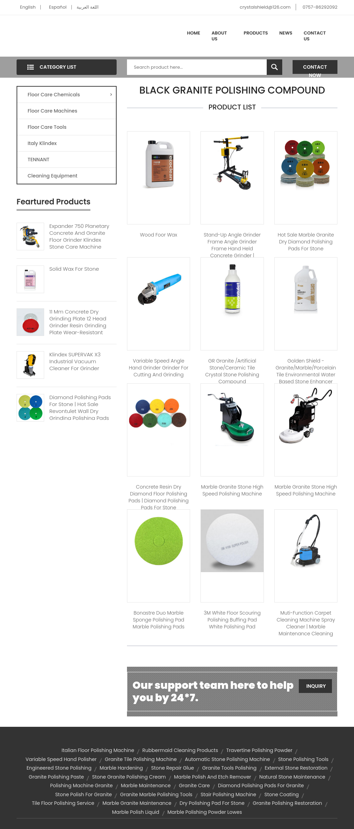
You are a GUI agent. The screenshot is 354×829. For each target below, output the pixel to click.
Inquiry (316, 686)
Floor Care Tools (47, 127)
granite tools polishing (229, 767)
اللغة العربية (88, 7)
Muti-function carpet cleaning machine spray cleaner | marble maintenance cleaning (306, 623)
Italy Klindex (42, 143)
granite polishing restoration (287, 803)
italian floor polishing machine (98, 750)
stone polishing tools (303, 759)
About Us (219, 36)
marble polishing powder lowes (204, 812)
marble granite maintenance (136, 803)
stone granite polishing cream (129, 776)
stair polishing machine (228, 794)
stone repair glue (172, 767)
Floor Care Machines (52, 110)
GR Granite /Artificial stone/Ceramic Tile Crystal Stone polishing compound (232, 371)
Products (256, 33)
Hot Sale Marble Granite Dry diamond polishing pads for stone (306, 241)
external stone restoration (296, 767)
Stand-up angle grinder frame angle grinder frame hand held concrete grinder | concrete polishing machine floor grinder (232, 252)
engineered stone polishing (59, 767)
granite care (194, 785)
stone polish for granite (83, 794)
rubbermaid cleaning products (180, 750)
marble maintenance (145, 785)
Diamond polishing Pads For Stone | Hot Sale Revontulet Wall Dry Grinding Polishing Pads (80, 408)
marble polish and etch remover (212, 776)
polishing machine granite (81, 785)
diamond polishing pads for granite (261, 785)
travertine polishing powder (259, 750)
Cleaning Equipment (52, 175)
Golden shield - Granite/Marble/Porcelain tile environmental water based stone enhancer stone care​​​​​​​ (306, 374)
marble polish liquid (135, 812)
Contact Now (315, 69)
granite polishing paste (56, 776)
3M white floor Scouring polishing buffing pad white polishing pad (232, 619)
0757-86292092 (320, 7)
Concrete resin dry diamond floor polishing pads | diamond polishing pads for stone (159, 497)
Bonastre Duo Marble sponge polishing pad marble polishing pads (159, 619)
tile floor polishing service (63, 803)
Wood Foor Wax (158, 234)
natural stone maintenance (292, 776)
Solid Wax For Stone (74, 269)
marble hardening (121, 767)
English (28, 7)
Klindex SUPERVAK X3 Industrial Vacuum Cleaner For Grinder (75, 361)
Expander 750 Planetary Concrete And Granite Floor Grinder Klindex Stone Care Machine (79, 236)
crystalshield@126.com (265, 7)
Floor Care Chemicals (70, 94)
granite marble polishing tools (156, 794)
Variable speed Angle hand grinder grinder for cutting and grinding (158, 367)
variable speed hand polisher (61, 759)
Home (193, 33)
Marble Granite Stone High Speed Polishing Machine (232, 490)
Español (58, 7)
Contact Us (315, 36)
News (286, 33)
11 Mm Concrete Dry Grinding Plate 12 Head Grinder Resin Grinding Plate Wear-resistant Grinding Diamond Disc (78, 325)
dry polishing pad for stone (212, 803)
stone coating (281, 794)
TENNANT (38, 159)
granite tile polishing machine (141, 759)
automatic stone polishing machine (227, 759)
